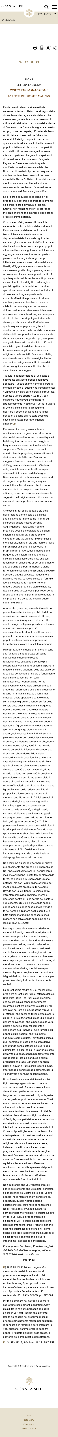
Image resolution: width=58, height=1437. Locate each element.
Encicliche (8, 19)
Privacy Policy (29, 1428)
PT (37, 62)
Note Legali (29, 1420)
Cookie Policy (29, 1424)
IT (32, 62)
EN (20, 62)
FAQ (29, 1416)
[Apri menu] (54, 7)
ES (26, 62)
